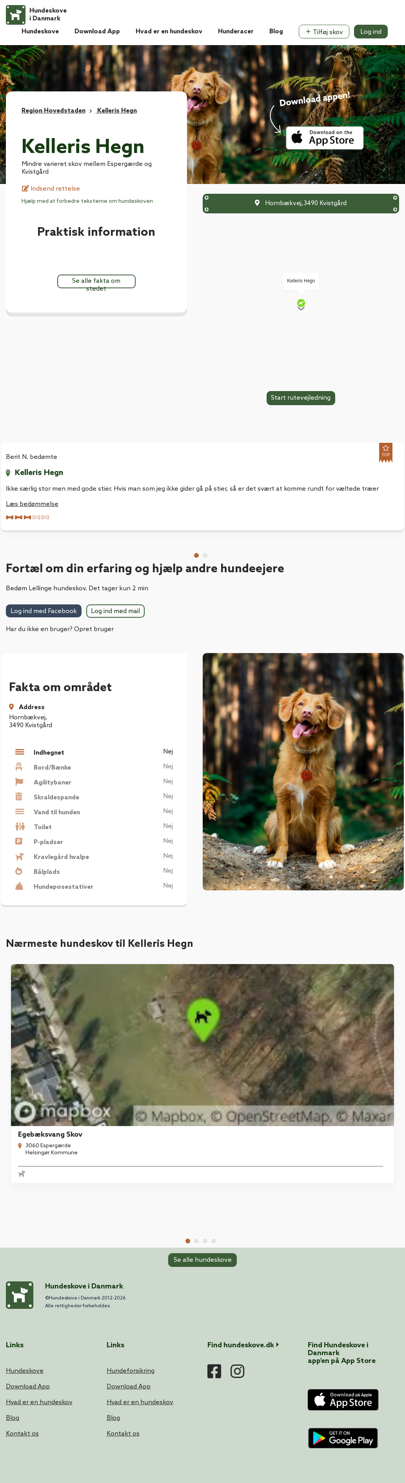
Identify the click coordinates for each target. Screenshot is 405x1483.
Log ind (370, 32)
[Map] (301, 304)
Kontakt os (22, 1301)
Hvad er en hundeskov (169, 31)
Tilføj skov (324, 32)
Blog (276, 31)
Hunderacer (236, 31)
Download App (97, 31)
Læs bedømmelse (32, 504)
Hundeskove (40, 31)
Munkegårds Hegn (144, 1011)
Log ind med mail (115, 611)
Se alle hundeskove (203, 1076)
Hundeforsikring (130, 1238)
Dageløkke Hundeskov (351, 1011)
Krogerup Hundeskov (249, 1011)
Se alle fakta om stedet (96, 282)
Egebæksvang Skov (45, 1011)
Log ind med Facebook (44, 611)
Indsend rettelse (51, 189)
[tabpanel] (51, 1012)
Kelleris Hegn (39, 473)
